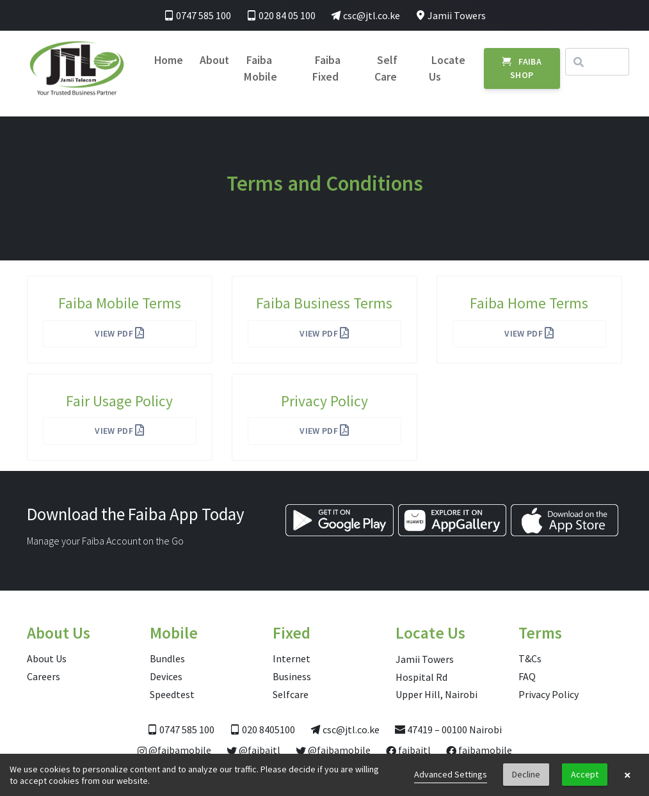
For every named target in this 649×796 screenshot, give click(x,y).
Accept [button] (584, 774)
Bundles (167, 658)
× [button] (627, 774)
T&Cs (529, 658)
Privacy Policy (548, 694)
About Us (47, 658)
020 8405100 (262, 729)
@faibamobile (174, 750)
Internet (291, 658)
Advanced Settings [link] (450, 774)
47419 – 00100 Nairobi (448, 729)
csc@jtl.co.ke (365, 15)
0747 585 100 (197, 15)
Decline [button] (526, 774)
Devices (166, 676)
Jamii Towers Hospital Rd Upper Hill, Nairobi (436, 677)
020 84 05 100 (281, 15)
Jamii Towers (450, 15)
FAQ (527, 676)
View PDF (120, 333)
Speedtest (172, 694)
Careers (43, 676)
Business (292, 676)
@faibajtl (253, 750)
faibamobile (479, 750)
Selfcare (290, 694)
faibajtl (408, 750)
